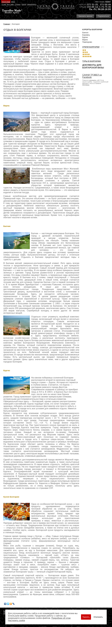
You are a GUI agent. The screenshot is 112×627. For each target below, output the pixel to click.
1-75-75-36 (105, 7)
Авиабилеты (31, 4)
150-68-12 (92, 7)
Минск (108, 2)
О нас (4, 4)
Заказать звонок (85, 16)
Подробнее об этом (61, 618)
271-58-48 (105, 4)
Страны (18, 4)
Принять (86, 617)
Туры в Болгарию (91, 61)
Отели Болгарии (91, 47)
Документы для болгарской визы (93, 66)
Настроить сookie (16, 620)
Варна (85, 40)
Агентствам (6, 2)
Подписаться (103, 16)
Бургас (85, 37)
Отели (24, 4)
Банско (85, 32)
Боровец (86, 35)
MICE (13, 2)
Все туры (10, 4)
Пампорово (87, 42)
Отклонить (98, 617)
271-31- (91, 4)
